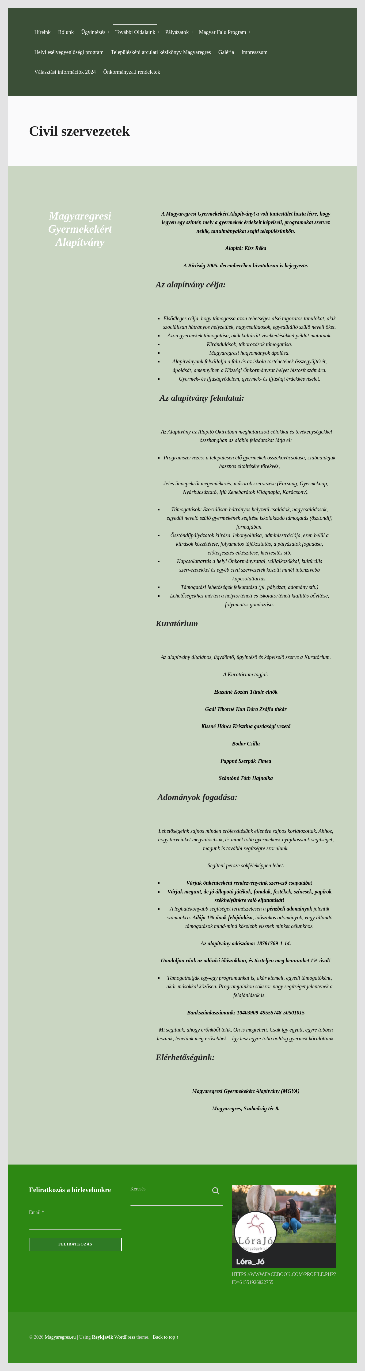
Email (36, 1212)
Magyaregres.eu (60, 1337)
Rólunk (66, 32)
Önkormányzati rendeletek (131, 72)
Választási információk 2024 (65, 72)
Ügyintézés (93, 32)
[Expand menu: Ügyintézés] (108, 32)
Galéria (226, 52)
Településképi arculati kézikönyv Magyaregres (161, 52)
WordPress (124, 1337)
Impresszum (254, 52)
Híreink (42, 32)
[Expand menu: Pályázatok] (192, 32)
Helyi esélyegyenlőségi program (69, 52)
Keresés (138, 1189)
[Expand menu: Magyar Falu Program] (249, 32)
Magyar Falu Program (222, 32)
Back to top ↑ (166, 1337)
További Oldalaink (135, 32)
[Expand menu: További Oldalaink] (158, 32)
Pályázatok (177, 32)
